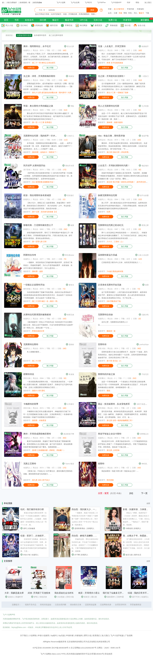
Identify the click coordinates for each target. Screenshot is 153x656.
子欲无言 (145, 374)
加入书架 (50, 68)
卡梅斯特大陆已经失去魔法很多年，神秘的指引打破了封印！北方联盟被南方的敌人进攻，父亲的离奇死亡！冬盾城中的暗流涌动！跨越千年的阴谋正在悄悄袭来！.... (47, 414)
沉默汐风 (145, 315)
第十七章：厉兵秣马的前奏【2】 (45, 212)
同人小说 (9, 25)
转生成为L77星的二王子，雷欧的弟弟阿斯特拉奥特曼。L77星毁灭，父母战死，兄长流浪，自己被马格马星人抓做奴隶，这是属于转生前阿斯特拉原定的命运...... (48, 56)
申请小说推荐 (43, 635)
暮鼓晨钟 (111, 597)
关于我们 (24, 635)
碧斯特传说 (28, 374)
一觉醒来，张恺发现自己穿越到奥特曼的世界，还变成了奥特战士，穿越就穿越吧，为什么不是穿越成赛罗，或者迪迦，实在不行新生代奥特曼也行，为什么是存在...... (47, 265)
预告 (108, 391)
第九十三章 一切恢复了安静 (117, 93)
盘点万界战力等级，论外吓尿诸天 (48, 14)
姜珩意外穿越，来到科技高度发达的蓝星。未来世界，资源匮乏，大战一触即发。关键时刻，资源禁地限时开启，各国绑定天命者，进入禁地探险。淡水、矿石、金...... (122, 414)
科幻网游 (83, 25)
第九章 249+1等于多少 (41, 480)
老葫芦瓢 (145, 136)
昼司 (25, 528)
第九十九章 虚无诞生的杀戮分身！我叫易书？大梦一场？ (54, 93)
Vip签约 (53, 635)
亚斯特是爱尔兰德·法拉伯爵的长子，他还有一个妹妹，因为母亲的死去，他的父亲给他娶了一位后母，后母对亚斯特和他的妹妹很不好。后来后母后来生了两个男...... (123, 355)
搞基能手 (145, 46)
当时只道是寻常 (142, 404)
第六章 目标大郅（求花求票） (118, 152)
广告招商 (128, 635)
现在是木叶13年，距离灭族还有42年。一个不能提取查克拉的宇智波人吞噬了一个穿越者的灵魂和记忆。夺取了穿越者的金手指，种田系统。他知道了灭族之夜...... (122, 444)
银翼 (72, 225)
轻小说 (127, 25)
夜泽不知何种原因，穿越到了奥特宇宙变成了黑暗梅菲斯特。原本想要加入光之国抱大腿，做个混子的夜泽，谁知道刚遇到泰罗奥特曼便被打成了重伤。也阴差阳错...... (47, 444)
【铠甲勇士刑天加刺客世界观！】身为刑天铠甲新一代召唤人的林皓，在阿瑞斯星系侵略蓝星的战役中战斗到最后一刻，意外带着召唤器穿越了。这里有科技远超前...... (47, 176)
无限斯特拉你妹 (105, 314)
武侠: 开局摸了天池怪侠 (39, 593)
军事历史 (68, 25)
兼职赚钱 (144, 20)
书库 (16, 20)
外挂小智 (26, 555)
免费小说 (112, 20)
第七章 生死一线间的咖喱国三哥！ (120, 420)
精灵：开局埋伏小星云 (89, 593)
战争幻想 (26, 110)
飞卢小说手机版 (117, 635)
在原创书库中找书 (24, 35)
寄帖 (72, 106)
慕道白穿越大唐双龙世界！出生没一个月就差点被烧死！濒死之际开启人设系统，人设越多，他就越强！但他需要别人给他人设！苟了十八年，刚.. (33, 519)
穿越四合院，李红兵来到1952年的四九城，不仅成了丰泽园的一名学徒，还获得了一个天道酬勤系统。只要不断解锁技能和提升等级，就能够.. (85, 545)
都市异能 (26, 289)
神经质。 (145, 464)
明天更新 (110, 480)
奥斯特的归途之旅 (106, 374)
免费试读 (31, 68)
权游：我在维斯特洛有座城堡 (37, 195)
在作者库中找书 (40, 35)
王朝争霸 (120, 597)
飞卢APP (101, 2)
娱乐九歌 (129, 555)
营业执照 (108, 654)
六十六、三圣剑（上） (115, 242)
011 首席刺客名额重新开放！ (43, 182)
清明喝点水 (144, 434)
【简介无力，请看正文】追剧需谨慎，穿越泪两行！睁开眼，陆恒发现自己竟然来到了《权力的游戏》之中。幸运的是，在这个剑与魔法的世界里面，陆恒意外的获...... (47, 206)
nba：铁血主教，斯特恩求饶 (111, 136)
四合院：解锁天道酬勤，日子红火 (88, 536)
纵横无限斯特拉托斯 (107, 195)
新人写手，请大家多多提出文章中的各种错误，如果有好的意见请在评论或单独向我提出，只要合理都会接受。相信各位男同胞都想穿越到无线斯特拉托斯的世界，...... (122, 206)
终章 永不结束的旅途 (115, 63)
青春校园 (114, 25)
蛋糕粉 (71, 344)
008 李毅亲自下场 (114, 301)
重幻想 (94, 597)
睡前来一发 (111, 331)
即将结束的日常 (38, 331)
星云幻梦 (70, 46)
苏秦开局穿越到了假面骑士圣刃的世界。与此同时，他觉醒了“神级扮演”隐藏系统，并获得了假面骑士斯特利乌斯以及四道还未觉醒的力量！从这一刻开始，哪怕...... (123, 176)
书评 (128, 2)
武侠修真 (31, 528)
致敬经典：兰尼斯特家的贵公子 (38, 225)
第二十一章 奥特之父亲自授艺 (43, 63)
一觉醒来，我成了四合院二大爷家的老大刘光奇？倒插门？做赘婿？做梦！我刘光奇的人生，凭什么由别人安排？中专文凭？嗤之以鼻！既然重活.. (85, 519)
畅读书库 (69, 20)
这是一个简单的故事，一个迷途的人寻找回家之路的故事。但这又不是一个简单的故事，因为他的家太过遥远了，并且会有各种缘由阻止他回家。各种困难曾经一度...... (122, 384)
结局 (108, 212)
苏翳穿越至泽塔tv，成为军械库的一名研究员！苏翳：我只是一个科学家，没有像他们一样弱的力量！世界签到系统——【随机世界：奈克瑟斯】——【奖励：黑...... (48, 86)
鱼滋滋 (71, 374)
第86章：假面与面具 (115, 122)
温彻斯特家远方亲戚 (107, 255)
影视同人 (26, 199)
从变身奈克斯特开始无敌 (109, 285)
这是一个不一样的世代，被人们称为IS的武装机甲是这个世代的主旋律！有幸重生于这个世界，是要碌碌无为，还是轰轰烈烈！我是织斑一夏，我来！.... (122, 116)
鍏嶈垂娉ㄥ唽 (25, 2)
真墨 (147, 285)
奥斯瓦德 (70, 315)
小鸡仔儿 (70, 136)
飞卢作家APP (116, 2)
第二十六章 (36, 361)
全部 (148, 503)
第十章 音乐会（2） (114, 361)
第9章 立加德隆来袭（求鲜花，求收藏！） (48, 450)
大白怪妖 (61, 597)
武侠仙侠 (39, 25)
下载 (147, 13)
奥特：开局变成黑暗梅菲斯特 (37, 434)
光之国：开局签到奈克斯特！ (112, 76)
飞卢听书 (88, 2)
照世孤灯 (70, 195)
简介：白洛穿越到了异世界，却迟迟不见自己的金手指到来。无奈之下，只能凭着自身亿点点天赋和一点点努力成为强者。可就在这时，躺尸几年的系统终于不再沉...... (121, 56)
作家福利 (140, 9)
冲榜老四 (129, 528)
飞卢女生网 (75, 2)
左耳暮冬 (70, 404)
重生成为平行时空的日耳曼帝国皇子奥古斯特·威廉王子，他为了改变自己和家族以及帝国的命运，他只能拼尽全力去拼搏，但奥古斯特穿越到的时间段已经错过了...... (48, 116)
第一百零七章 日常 (39, 242)
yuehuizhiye (144, 344)
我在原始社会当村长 (64, 593)
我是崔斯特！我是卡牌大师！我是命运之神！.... (120, 471)
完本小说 (98, 20)
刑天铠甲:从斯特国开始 (34, 165)
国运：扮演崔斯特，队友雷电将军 (114, 404)
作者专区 (127, 20)
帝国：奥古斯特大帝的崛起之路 (38, 106)
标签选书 (29, 20)
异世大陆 (101, 348)
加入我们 (148, 2)
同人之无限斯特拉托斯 (108, 106)
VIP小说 (83, 20)
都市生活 (137, 555)
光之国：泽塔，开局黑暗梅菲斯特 (39, 76)
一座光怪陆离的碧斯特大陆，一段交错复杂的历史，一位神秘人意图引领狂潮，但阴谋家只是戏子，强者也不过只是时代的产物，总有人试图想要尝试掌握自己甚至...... (47, 384)
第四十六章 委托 (38, 391)
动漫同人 (26, 50)
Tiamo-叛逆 (69, 464)
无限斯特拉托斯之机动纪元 (111, 225)
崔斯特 (101, 463)
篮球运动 (101, 140)
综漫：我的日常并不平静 (139, 593)
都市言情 (54, 25)
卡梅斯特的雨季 (30, 404)
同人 (136, 13)
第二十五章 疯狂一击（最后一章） (45, 301)
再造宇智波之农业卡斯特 (109, 434)
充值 (120, 13)
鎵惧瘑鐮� (37, 2)
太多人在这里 (143, 255)
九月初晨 (145, 106)
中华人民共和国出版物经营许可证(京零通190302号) (82, 654)
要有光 (71, 285)
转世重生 (101, 378)
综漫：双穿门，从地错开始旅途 (35, 536)
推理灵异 (98, 25)
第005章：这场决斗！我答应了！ (45, 152)
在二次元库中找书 (56, 35)
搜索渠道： (10, 35)
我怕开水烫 (69, 166)
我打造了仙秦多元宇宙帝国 (115, 593)
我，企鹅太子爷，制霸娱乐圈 (136, 536)
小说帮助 (32, 635)
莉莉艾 (87, 597)
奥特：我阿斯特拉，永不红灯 (37, 46)
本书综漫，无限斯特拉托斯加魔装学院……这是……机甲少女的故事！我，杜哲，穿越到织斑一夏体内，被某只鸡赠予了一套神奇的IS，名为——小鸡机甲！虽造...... (47, 146)
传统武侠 (43, 597)
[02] (131, 493)
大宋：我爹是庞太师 (14, 593)
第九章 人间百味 (113, 450)
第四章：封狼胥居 (39, 420)
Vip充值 (61, 635)
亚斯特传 (102, 344)
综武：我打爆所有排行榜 (32, 509)
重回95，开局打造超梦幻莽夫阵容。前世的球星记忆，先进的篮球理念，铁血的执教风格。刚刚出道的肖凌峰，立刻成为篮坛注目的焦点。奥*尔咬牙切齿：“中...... (122, 146)
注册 (115, 13)
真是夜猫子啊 (69, 434)
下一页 (144, 493)
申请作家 (130, 9)
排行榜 (43, 20)
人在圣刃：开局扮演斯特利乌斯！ (114, 165)
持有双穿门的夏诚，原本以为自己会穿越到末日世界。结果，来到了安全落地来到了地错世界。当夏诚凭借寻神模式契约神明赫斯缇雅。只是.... (33, 545)
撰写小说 (87, 635)
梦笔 (36, 597)
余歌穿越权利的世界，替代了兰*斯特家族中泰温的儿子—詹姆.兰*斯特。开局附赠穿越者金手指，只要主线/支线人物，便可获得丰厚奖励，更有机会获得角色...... (48, 235)
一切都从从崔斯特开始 (34, 285)
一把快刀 (145, 76)
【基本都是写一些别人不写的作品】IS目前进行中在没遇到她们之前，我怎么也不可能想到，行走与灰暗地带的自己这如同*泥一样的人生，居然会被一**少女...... (48, 325)
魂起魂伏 (145, 166)
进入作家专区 (119, 9)
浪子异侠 (26, 170)
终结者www (69, 255)
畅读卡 (141, 13)
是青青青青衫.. (80, 528)
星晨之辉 (145, 225)
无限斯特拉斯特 (30, 344)
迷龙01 (11, 597)
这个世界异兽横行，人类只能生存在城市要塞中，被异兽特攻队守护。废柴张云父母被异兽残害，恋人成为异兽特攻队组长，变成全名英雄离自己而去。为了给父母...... (122, 295)
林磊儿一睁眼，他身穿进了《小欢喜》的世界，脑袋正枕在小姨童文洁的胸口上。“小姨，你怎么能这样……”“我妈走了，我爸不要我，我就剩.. (136, 519)
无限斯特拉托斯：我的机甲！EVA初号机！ (43, 136)
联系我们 (96, 635)
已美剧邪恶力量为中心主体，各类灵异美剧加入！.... (122, 262)
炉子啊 (77, 555)
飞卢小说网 (60, 2)
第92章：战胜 (37, 271)
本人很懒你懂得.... (34, 352)
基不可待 (136, 597)
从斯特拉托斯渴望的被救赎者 (37, 314)
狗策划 (71, 76)
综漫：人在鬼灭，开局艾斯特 (112, 46)
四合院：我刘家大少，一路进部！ (88, 509)
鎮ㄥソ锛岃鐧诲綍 (9, 2)
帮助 (137, 2)
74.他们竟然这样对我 (115, 271)
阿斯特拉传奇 (29, 255)
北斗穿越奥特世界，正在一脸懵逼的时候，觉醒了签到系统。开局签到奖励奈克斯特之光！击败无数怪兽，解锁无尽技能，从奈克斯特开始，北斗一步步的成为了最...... (121, 86)
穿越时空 (19, 597)
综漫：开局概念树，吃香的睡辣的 (76, 14)
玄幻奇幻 (24, 25)
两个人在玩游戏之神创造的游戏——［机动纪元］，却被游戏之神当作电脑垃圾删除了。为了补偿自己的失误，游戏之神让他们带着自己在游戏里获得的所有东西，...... (122, 235)
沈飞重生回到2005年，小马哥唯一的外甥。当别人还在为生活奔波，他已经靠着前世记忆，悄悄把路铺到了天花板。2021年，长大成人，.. (136, 545)
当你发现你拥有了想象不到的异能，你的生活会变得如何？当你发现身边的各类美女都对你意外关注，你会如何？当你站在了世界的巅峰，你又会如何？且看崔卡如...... (47, 295)
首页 (6, 20)
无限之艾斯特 (29, 463)
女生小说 (141, 25)
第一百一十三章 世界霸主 (42, 122)
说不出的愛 (144, 195)
